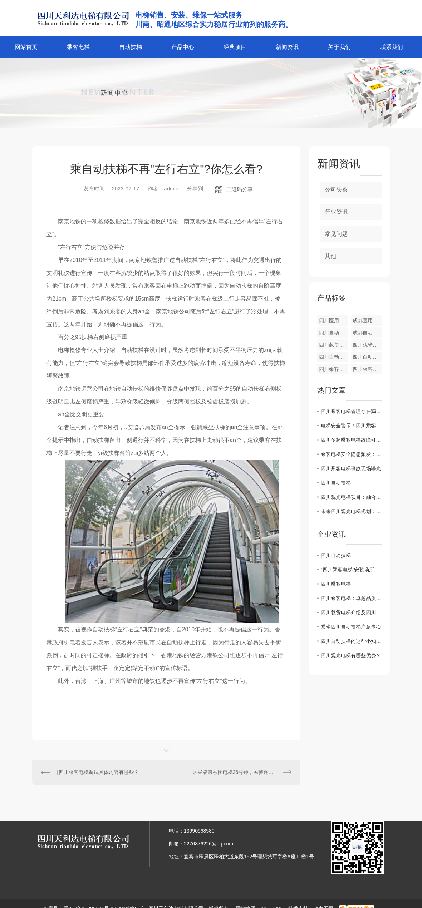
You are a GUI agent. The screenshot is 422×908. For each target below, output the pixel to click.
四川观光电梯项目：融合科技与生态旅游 (351, 497)
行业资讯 (336, 212)
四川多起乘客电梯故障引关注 (351, 440)
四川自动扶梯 (336, 483)
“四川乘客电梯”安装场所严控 (351, 569)
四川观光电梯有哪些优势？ (351, 655)
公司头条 (336, 190)
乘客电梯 (78, 47)
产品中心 (182, 47)
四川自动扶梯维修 (367, 357)
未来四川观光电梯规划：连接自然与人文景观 (351, 511)
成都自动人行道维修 (367, 333)
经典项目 (235, 47)
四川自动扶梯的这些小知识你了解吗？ (351, 641)
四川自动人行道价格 (333, 333)
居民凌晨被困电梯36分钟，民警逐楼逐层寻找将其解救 (242, 772)
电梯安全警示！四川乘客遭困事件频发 (351, 425)
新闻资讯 (287, 47)
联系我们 (391, 47)
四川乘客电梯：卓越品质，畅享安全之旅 (351, 598)
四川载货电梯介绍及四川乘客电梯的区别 (351, 612)
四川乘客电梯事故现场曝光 (351, 468)
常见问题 (336, 234)
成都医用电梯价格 (367, 320)
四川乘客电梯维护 (333, 369)
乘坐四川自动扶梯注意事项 (351, 627)
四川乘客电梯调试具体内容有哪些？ (99, 772)
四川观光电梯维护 (367, 345)
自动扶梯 (130, 47)
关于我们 (339, 47)
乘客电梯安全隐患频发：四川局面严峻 (351, 454)
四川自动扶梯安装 (333, 357)
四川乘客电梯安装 (367, 369)
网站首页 (26, 47)
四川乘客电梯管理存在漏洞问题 (351, 411)
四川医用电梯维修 (333, 320)
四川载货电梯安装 (333, 345)
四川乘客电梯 (336, 584)
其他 (330, 256)
